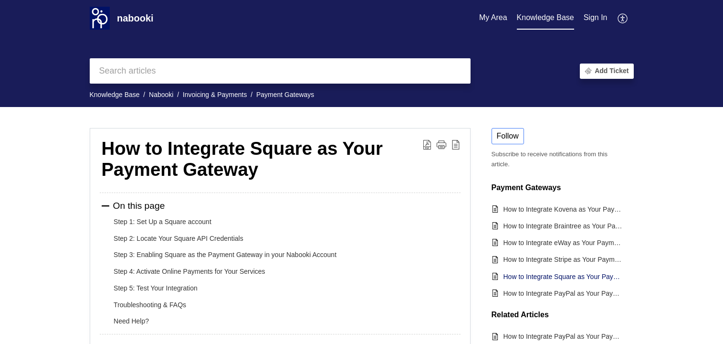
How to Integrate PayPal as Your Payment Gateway (563, 293)
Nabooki (161, 94)
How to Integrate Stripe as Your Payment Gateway (563, 259)
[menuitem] (595, 18)
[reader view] (456, 144)
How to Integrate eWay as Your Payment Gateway (563, 243)
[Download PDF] (427, 144)
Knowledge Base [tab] (545, 17)
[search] (280, 71)
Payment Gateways (285, 94)
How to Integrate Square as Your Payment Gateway (242, 159)
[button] (441, 144)
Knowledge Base (115, 94)
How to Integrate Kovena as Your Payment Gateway (563, 209)
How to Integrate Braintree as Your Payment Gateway (563, 226)
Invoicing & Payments (215, 94)
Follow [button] (508, 136)
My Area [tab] (493, 17)
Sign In (596, 17)
